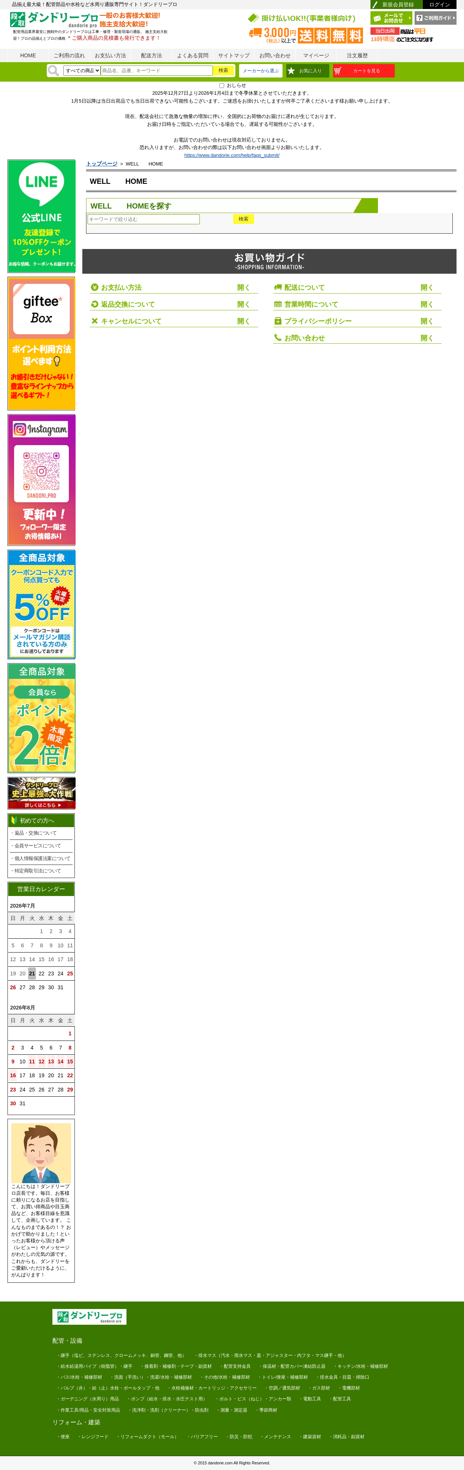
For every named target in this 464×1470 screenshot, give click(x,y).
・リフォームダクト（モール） (147, 1436)
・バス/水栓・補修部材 (79, 1377)
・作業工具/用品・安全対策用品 (88, 1410)
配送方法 (151, 55)
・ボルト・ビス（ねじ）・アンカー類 (253, 1398)
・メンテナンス (275, 1436)
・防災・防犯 (238, 1436)
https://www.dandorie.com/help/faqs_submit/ (232, 155)
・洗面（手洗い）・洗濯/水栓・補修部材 (151, 1377)
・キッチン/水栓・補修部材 (360, 1366)
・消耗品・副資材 (346, 1436)
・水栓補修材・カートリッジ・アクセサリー (212, 1388)
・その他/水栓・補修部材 (224, 1377)
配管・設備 (67, 1340)
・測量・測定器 (231, 1410)
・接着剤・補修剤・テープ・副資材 (176, 1366)
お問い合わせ (275, 55)
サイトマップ (234, 55)
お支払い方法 (110, 55)
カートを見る (366, 70)
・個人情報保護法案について (40, 858)
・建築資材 (310, 1436)
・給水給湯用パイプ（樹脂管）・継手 (94, 1366)
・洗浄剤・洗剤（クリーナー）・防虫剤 (168, 1410)
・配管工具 (340, 1398)
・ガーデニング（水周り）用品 (87, 1398)
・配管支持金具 (235, 1366)
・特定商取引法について (35, 871)
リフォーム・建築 (76, 1422)
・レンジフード (93, 1436)
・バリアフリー (202, 1436)
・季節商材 (266, 1410)
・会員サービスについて (35, 845)
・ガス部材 (319, 1388)
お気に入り (310, 70)
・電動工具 (310, 1398)
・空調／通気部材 (282, 1388)
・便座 (63, 1436)
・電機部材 (349, 1388)
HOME (28, 55)
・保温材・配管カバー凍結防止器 (292, 1366)
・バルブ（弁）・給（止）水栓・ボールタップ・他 (107, 1388)
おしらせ (236, 85)
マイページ (316, 55)
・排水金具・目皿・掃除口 (342, 1377)
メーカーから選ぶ (261, 70)
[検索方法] (82, 71)
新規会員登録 (398, 4)
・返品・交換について (33, 833)
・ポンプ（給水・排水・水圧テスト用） (166, 1398)
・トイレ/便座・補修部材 (282, 1377)
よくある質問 (192, 55)
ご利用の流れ (69, 55)
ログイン (439, 4)
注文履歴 (357, 55)
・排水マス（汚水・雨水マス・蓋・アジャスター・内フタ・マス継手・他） (270, 1355)
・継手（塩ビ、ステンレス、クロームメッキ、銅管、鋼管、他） (121, 1355)
